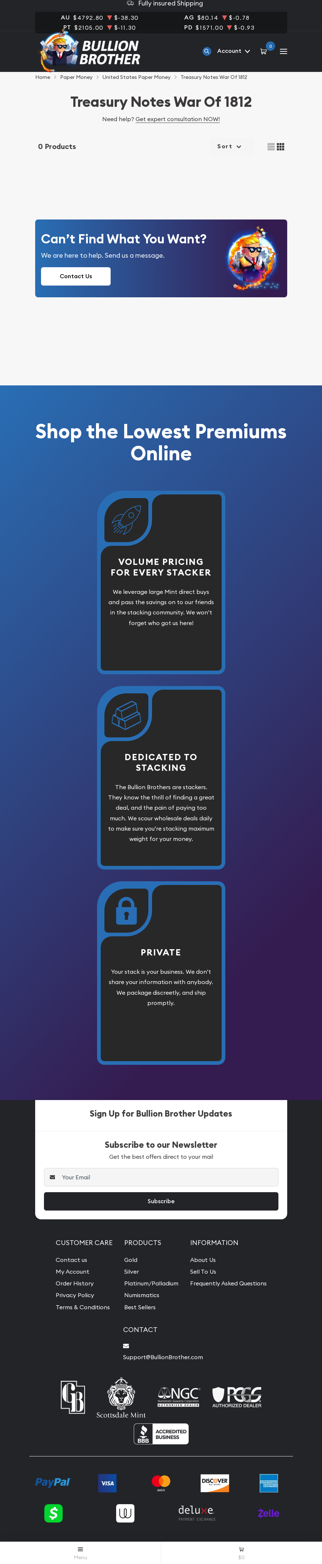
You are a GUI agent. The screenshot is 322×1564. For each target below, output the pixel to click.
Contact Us (76, 276)
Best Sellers (140, 1307)
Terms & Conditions (83, 1307)
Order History (75, 1283)
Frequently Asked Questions (228, 1283)
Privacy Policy (75, 1295)
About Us (203, 1259)
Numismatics (141, 1295)
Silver (131, 1271)
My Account (72, 1271)
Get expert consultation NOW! (178, 119)
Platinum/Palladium (151, 1283)
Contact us (71, 1259)
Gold (130, 1259)
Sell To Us (203, 1271)
